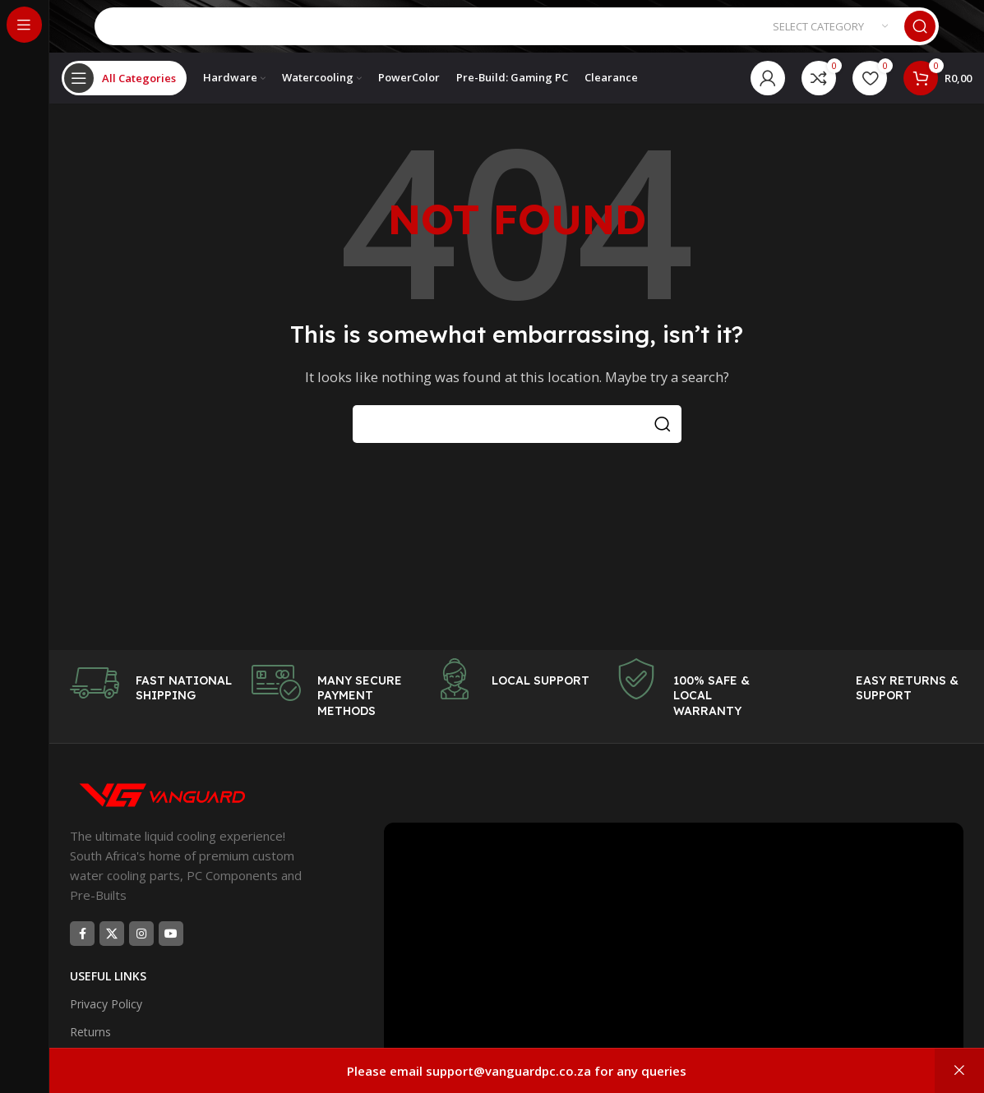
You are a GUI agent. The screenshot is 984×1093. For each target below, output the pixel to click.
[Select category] (830, 33)
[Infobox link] (152, 702)
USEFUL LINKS (108, 995)
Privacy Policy (106, 1023)
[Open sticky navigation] (124, 94)
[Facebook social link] (82, 953)
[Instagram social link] (141, 953)
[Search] (517, 33)
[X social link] (111, 953)
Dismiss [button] (959, 1071)
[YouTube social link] (171, 953)
